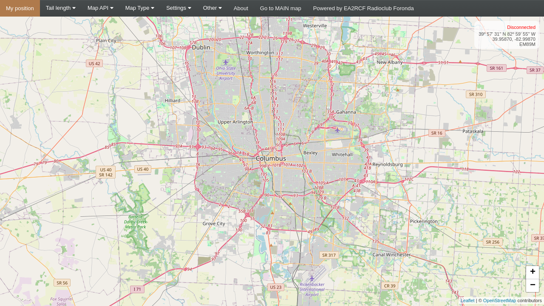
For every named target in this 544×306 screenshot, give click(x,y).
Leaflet (468, 300)
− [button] (533, 285)
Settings (178, 8)
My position (20, 8)
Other (212, 8)
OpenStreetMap (499, 300)
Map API (100, 8)
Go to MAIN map (280, 8)
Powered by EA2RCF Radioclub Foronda (363, 8)
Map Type (139, 8)
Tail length (61, 8)
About (241, 8)
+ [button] (533, 272)
